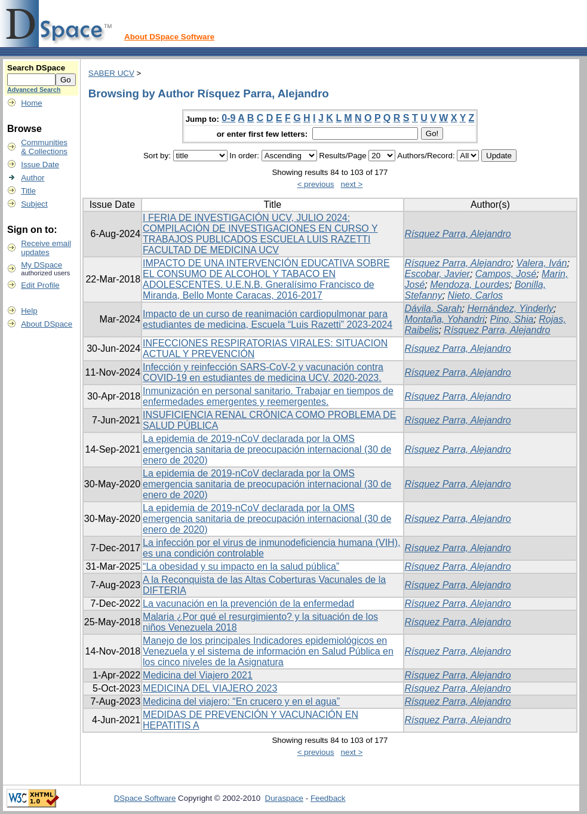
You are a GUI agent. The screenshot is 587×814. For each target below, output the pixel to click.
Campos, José (505, 274)
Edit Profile (40, 285)
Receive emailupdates (46, 248)
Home (31, 103)
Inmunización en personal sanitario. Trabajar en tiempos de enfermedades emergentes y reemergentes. (268, 396)
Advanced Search (33, 89)
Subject (34, 203)
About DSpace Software (169, 36)
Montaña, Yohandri (445, 319)
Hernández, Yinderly (510, 308)
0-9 (228, 118)
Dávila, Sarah (433, 308)
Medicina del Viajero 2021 (198, 675)
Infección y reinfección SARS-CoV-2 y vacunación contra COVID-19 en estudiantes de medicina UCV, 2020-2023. (263, 372)
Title (28, 190)
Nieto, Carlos (475, 295)
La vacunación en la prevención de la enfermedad (248, 603)
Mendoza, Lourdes (469, 284)
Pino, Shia (511, 319)
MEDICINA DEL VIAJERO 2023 (210, 688)
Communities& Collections (44, 147)
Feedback (328, 798)
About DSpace (46, 324)
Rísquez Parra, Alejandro (458, 234)
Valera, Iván (542, 263)
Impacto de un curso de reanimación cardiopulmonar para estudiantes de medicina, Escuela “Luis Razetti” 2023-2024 (267, 319)
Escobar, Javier (437, 274)
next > (352, 184)
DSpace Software (145, 798)
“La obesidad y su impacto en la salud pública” (241, 566)
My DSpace (41, 264)
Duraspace (284, 798)
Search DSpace (36, 67)
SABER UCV (111, 73)
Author (32, 177)
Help (29, 310)
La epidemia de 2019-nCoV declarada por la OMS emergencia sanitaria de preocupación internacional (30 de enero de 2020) (267, 449)
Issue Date (40, 164)
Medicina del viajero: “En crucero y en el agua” (241, 701)
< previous (315, 184)
